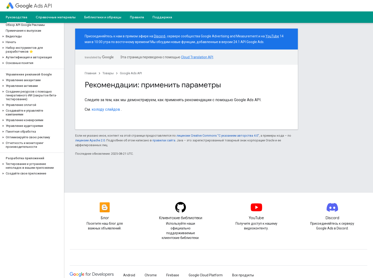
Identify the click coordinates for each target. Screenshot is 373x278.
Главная (90, 73)
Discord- (160, 36)
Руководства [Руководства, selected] (16, 17)
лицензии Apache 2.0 (90, 140)
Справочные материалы (56, 17)
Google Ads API (131, 73)
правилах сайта (163, 140)
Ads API (33, 6)
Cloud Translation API (197, 57)
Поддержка (162, 17)
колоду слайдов (106, 109)
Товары (108, 73)
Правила (137, 17)
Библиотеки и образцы (102, 17)
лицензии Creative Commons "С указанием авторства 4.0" (218, 135)
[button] (31, 36)
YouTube (272, 36)
